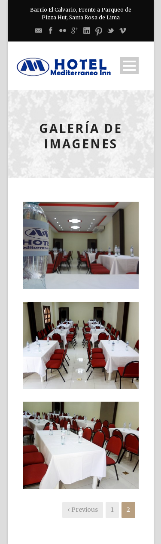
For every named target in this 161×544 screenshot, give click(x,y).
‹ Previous (82, 509)
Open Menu (129, 65)
